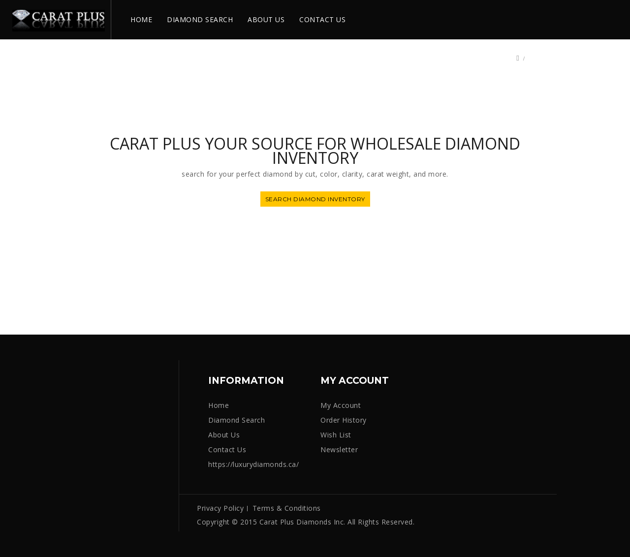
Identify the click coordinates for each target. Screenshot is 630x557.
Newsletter (339, 449)
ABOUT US (266, 19)
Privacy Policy (220, 508)
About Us (224, 434)
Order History (343, 420)
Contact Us (227, 449)
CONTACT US (322, 19)
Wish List (335, 434)
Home (218, 405)
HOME (141, 19)
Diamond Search (236, 420)
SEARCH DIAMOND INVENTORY (315, 199)
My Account (340, 405)
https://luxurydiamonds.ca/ (253, 464)
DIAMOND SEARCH (200, 19)
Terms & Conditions (286, 508)
